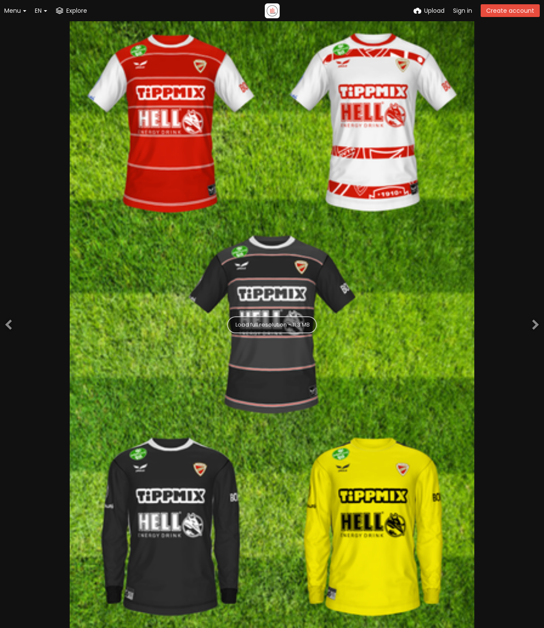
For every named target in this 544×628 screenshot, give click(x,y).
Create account (510, 10)
